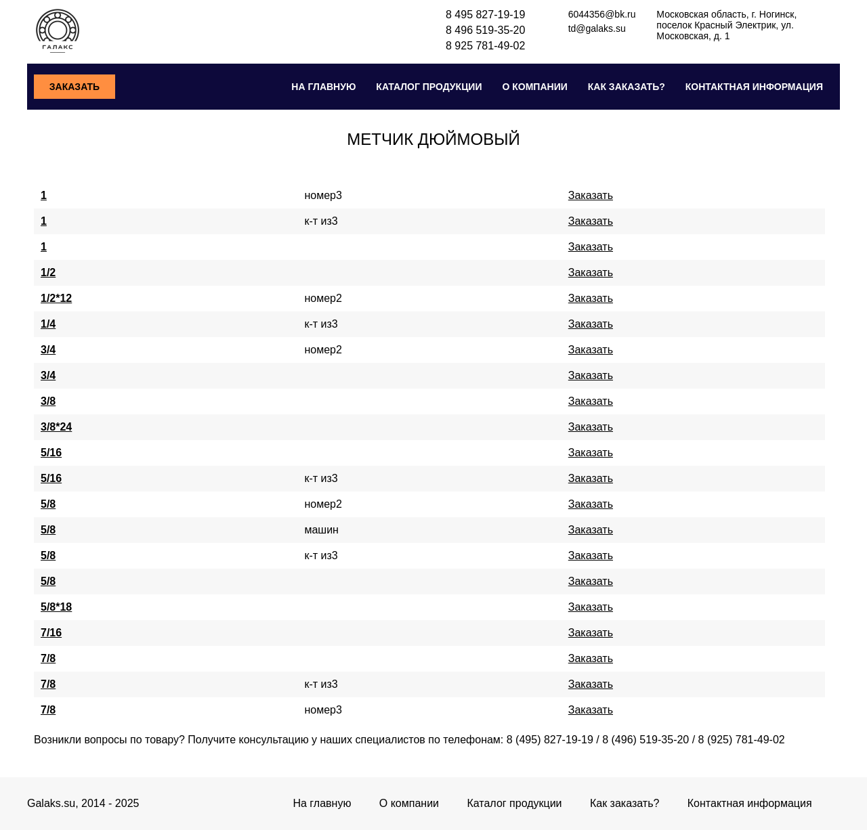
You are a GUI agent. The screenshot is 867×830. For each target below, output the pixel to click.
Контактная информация (754, 86)
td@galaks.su (597, 28)
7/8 (48, 658)
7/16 (51, 632)
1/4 (48, 324)
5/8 (48, 504)
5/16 (51, 452)
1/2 (48, 272)
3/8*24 (56, 427)
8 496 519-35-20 (485, 30)
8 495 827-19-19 (485, 14)
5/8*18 (56, 607)
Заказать (74, 86)
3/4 (48, 349)
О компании (534, 86)
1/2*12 (56, 298)
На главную (323, 86)
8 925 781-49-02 (485, 45)
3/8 (48, 401)
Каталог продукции (429, 86)
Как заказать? (626, 86)
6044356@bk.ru (602, 14)
